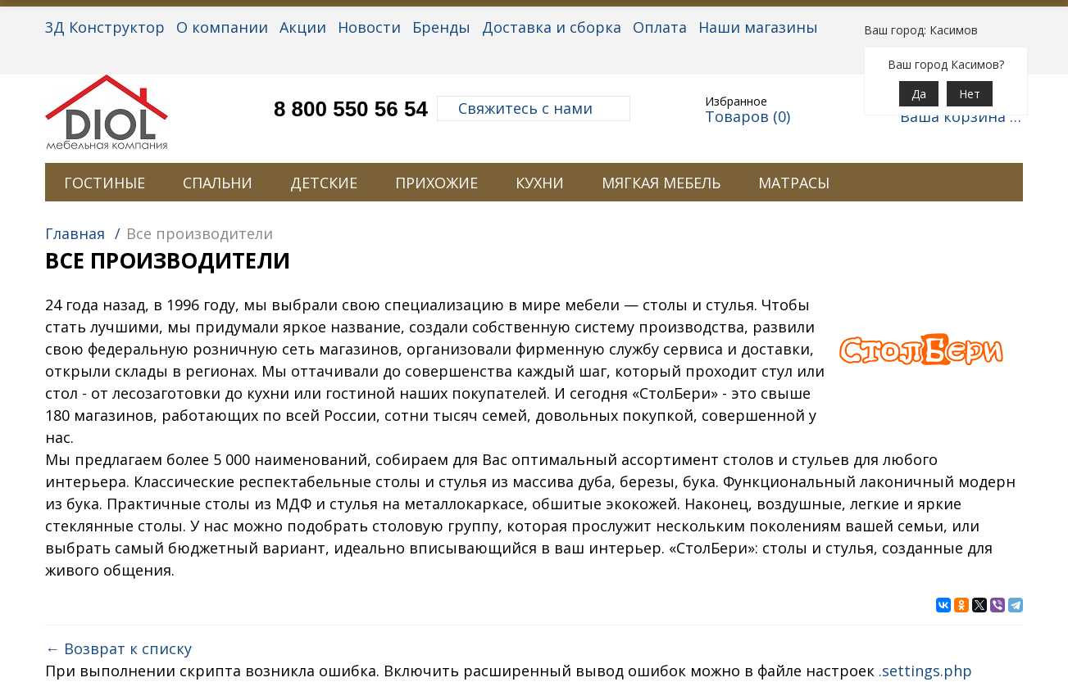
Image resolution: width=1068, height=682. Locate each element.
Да (918, 94)
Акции (302, 27)
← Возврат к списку (118, 648)
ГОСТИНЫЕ (104, 182)
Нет (969, 94)
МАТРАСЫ (793, 182)
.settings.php (925, 670)
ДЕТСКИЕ (323, 182)
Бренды (441, 27)
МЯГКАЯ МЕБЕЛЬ (661, 182)
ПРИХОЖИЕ (436, 182)
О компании (222, 27)
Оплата (660, 27)
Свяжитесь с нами (533, 108)
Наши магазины (758, 27)
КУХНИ (540, 182)
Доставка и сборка (551, 27)
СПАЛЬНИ (217, 182)
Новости (369, 27)
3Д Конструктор (105, 27)
